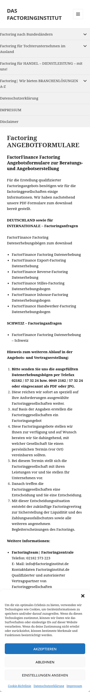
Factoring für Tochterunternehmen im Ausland (32, 48)
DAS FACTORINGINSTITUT (34, 14)
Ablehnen (45, 662)
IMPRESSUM (10, 109)
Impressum (74, 686)
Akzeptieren (45, 648)
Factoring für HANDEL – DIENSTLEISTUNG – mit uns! (41, 66)
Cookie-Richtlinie (19, 686)
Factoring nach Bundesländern (26, 34)
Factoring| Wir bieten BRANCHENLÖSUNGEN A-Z (39, 83)
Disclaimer (9, 121)
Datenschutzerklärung (49, 686)
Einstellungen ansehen (45, 675)
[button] (82, 595)
